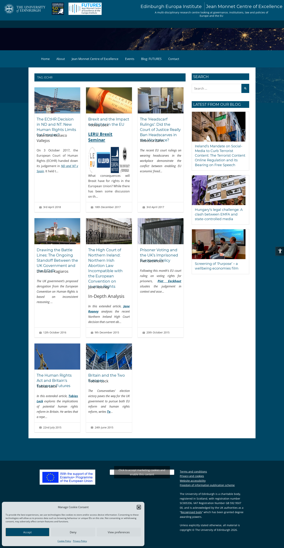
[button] (139, 507)
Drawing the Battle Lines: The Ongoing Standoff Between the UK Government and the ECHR (57, 260)
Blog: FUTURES (151, 59)
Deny (73, 532)
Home (45, 59)
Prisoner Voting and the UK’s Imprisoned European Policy (159, 255)
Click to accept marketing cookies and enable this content (142, 472)
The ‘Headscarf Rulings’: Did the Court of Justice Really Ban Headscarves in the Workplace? (160, 129)
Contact (173, 59)
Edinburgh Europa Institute (212, 6)
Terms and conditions (193, 471)
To (108, 412)
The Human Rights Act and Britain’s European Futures (54, 380)
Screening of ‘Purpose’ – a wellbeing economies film (216, 266)
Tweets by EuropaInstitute (142, 472)
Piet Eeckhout (169, 281)
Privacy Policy (80, 541)
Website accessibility (193, 480)
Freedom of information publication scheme (207, 485)
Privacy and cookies (192, 476)
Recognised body (191, 512)
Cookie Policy (64, 541)
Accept (27, 532)
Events (129, 59)
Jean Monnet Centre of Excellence (95, 59)
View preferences (119, 532)
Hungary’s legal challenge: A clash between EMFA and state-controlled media (219, 214)
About (60, 59)
